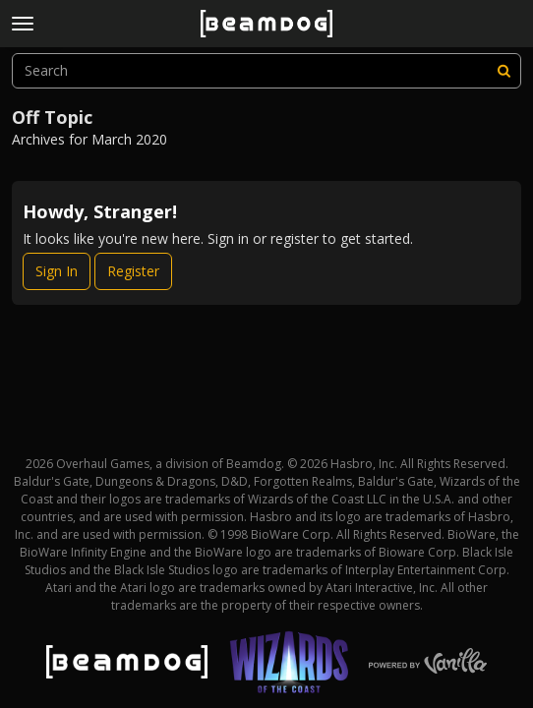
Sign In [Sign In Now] (56, 271)
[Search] (503, 70)
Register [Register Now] (133, 271)
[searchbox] (266, 70)
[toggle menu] (22, 23)
